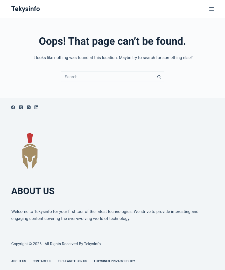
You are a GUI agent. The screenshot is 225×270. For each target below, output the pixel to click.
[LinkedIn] (36, 107)
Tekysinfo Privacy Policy (114, 261)
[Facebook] (13, 107)
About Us (18, 261)
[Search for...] (107, 77)
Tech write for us (72, 261)
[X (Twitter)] (21, 107)
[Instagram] (29, 107)
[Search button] (159, 77)
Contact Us (42, 261)
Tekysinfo (25, 9)
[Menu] (211, 9)
